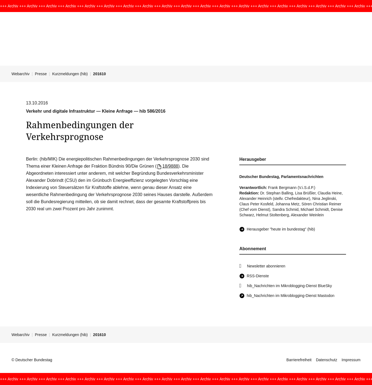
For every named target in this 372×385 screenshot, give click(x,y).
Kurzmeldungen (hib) (70, 74)
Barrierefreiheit (299, 360)
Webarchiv (20, 74)
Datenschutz (326, 360)
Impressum (351, 360)
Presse (41, 74)
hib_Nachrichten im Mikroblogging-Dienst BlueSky (289, 286)
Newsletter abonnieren (266, 266)
